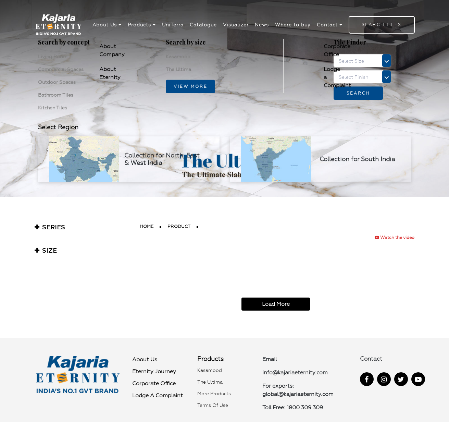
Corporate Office (154, 383)
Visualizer (236, 24)
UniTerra (173, 24)
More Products (214, 393)
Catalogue (203, 24)
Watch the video (394, 237)
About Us (107, 24)
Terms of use (212, 405)
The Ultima (210, 382)
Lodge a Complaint (157, 395)
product (178, 226)
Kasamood (209, 370)
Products (142, 24)
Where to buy (293, 24)
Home (146, 226)
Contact (329, 24)
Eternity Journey (154, 371)
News (262, 24)
